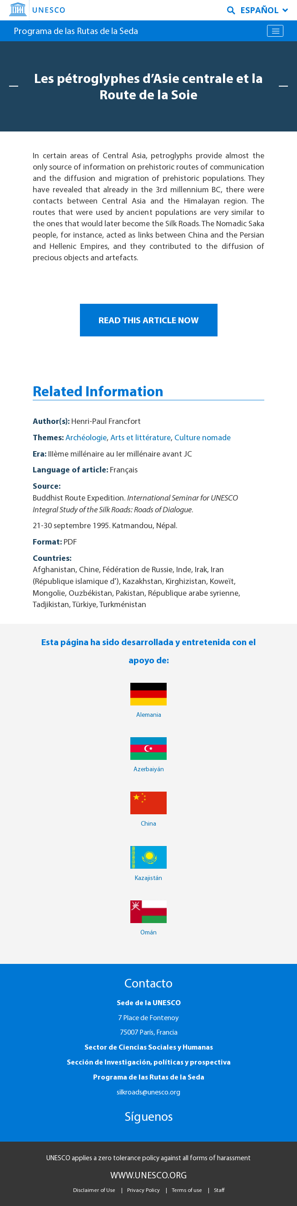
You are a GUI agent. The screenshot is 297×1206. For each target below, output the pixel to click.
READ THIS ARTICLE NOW (149, 320)
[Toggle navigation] (275, 31)
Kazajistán (148, 878)
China (148, 823)
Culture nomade (202, 437)
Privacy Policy (143, 1190)
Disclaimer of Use (94, 1190)
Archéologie (86, 437)
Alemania (148, 714)
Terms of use (187, 1190)
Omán (148, 932)
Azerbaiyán (149, 769)
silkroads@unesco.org (148, 1091)
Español (264, 10)
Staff (219, 1190)
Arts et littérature (140, 437)
